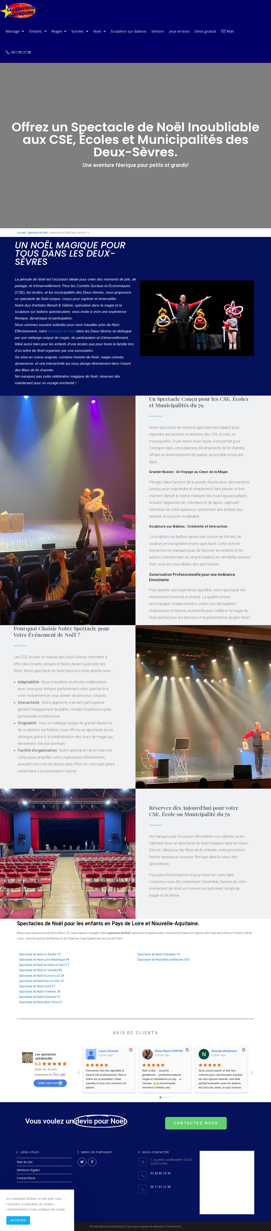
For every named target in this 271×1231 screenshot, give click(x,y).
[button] (196, 1123)
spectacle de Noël (62, 331)
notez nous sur (50, 1083)
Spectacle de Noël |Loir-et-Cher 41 (41, 981)
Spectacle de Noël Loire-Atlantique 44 (44, 959)
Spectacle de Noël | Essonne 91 (39, 997)
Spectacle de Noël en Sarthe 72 (40, 954)
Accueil (21, 232)
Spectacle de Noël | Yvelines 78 (39, 991)
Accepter (18, 1220)
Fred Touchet (221, 1051)
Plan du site (25, 1162)
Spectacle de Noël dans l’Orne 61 (41, 1002)
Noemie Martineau (168, 1051)
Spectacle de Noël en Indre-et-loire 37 (44, 965)
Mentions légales (28, 1170)
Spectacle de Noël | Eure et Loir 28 (41, 975)
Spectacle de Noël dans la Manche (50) (163, 959)
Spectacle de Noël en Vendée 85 (40, 970)
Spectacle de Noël (38, 232)
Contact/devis (26, 1178)
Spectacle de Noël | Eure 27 (37, 986)
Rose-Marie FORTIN (112, 1051)
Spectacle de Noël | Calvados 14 (159, 954)
